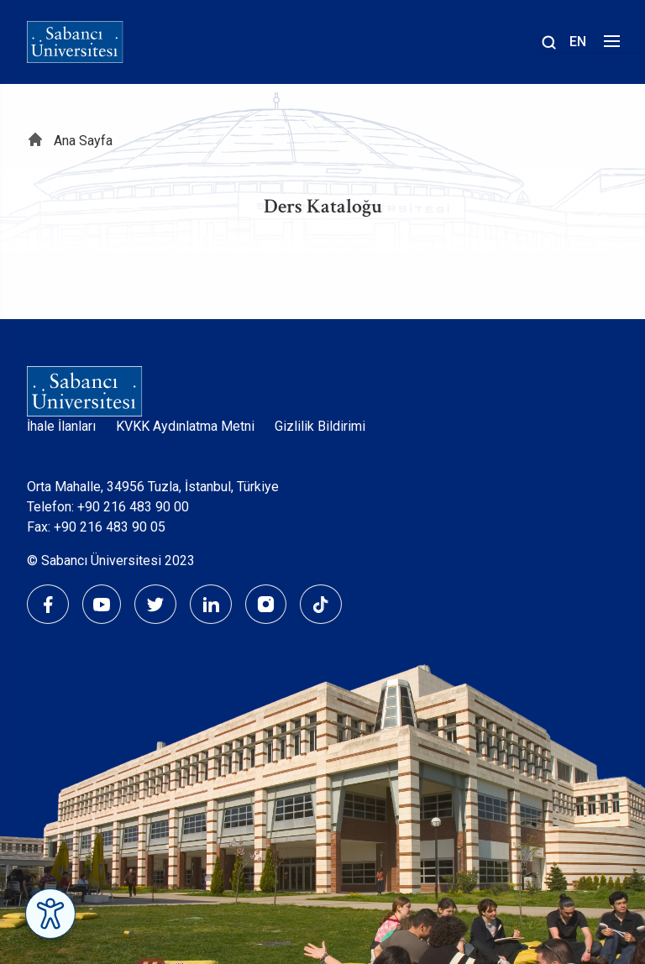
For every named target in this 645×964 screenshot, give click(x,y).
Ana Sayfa (83, 141)
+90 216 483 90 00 (133, 507)
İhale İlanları (61, 426)
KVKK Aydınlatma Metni (185, 426)
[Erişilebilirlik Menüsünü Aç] (50, 913)
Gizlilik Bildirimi (320, 426)
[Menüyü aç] (609, 45)
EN (577, 42)
